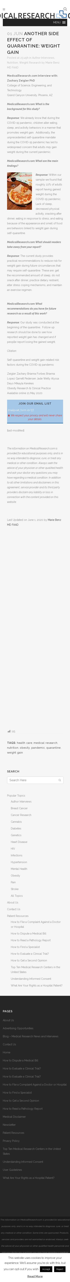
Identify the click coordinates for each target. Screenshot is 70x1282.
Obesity (15, 875)
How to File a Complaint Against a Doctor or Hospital (35, 1084)
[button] (57, 22)
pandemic (38, 747)
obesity (25, 747)
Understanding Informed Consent (31, 978)
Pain (13, 882)
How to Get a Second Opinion (29, 960)
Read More (35, 1276)
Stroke (14, 889)
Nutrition (12, 62)
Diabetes (16, 828)
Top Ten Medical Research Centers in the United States (32, 1151)
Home (6, 1052)
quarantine (53, 747)
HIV (13, 848)
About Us (12, 902)
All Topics (17, 895)
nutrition (12, 747)
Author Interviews (43, 57)
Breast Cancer (19, 808)
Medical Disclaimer (14, 1116)
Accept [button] (46, 1269)
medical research (45, 742)
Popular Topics (16, 795)
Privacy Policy (11, 1140)
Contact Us (13, 909)
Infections (16, 855)
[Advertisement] (35, 627)
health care (24, 742)
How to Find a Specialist (25, 947)
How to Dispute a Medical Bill (28, 933)
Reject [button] (59, 1269)
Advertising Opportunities (18, 1028)
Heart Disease (19, 841)
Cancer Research (21, 815)
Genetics (16, 835)
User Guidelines (12, 1169)
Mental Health (19, 868)
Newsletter (9, 1124)
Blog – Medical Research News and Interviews (30, 1036)
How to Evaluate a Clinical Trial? (30, 953)
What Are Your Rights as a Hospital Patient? (37, 985)
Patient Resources (18, 915)
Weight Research (30, 62)
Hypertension (19, 862)
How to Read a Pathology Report (31, 940)
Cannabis (16, 821)
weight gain (15, 752)
